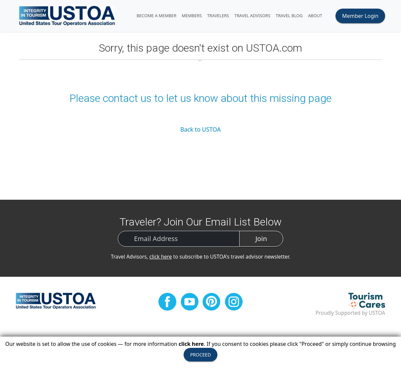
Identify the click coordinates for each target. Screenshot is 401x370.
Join (261, 238)
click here (161, 256)
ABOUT (315, 16)
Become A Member (157, 16)
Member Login (360, 16)
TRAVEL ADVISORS (252, 16)
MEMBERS (192, 16)
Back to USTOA (200, 129)
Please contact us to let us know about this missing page (200, 98)
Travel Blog (289, 16)
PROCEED (200, 354)
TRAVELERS (218, 16)
